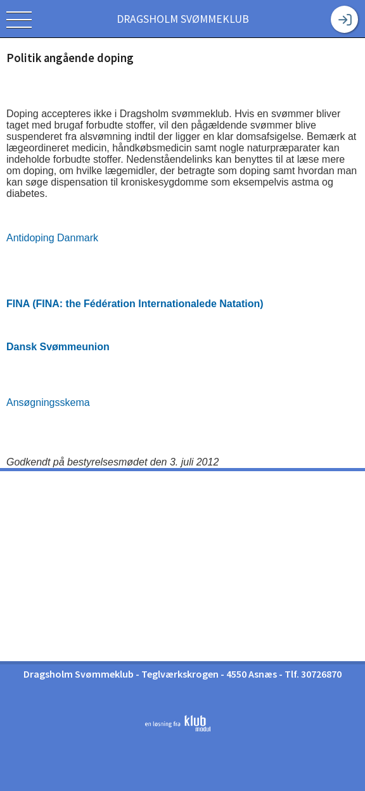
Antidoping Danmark (52, 237)
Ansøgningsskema (48, 402)
